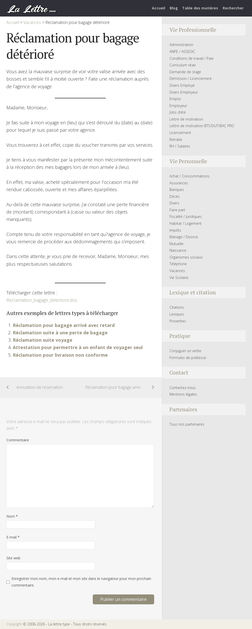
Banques (176, 189)
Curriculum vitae (182, 65)
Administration (181, 44)
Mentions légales (183, 394)
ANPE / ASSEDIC (182, 51)
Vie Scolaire (178, 277)
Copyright (14, 624)
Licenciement (180, 132)
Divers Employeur (183, 92)
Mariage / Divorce (183, 236)
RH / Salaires (179, 146)
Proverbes (177, 321)
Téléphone (178, 263)
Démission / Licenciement (190, 78)
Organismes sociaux (186, 257)
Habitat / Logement (185, 223)
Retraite (175, 139)
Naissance (177, 250)
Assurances (178, 183)
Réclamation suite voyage (42, 340)
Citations (176, 307)
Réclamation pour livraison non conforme (60, 355)
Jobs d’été (177, 112)
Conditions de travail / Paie (191, 58)
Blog (174, 8)
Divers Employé (182, 85)
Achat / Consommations (189, 176)
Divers (174, 203)
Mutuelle (176, 243)
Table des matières (200, 8)
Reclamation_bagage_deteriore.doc (42, 300)
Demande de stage (185, 71)
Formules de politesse (187, 357)
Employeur (178, 105)
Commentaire (17, 440)
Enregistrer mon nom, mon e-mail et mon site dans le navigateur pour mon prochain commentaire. (81, 582)
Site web (13, 558)
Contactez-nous (182, 387)
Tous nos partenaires (186, 424)
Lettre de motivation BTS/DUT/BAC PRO (201, 125)
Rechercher (233, 8)
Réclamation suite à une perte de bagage (60, 333)
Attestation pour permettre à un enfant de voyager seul (78, 347)
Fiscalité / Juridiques (185, 216)
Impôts (175, 230)
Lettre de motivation (186, 119)
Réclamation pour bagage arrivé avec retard (64, 325)
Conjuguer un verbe (185, 350)
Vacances (177, 270)
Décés (174, 196)
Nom (12, 516)
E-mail (13, 537)
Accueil (158, 8)
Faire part (177, 209)
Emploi (175, 98)
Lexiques (176, 314)
